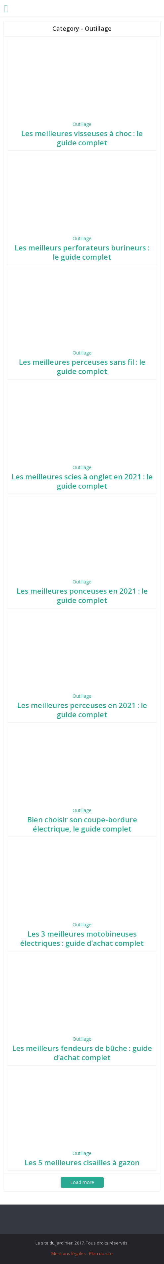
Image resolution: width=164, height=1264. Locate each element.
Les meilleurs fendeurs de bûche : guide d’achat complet (82, 1052)
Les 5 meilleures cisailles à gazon (82, 1162)
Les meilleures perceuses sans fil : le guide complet (82, 366)
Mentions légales (68, 1253)
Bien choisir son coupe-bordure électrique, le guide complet (82, 824)
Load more (82, 1182)
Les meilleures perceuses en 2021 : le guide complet (82, 709)
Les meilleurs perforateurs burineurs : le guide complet (82, 252)
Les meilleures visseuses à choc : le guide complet (82, 137)
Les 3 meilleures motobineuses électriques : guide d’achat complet (82, 938)
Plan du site (101, 1253)
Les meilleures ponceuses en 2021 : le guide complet (82, 595)
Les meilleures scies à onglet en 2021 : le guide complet (82, 481)
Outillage (82, 124)
